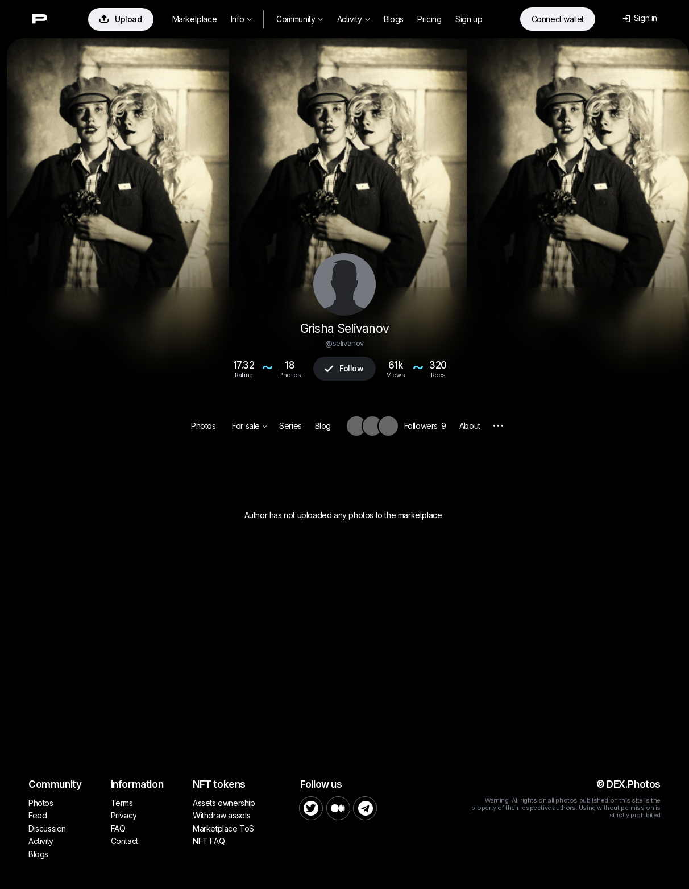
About (469, 426)
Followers (425, 426)
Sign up (468, 19)
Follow (344, 368)
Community (299, 19)
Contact (124, 841)
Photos (203, 426)
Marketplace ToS (223, 828)
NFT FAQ (209, 841)
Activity (353, 19)
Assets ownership (224, 803)
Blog (323, 426)
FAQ (118, 828)
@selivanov (344, 343)
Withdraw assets (222, 815)
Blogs (394, 19)
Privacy (124, 815)
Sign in (639, 17)
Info (241, 19)
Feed (37, 815)
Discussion (47, 828)
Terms (122, 803)
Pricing (429, 19)
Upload (120, 19)
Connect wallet (558, 19)
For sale (249, 426)
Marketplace (194, 19)
